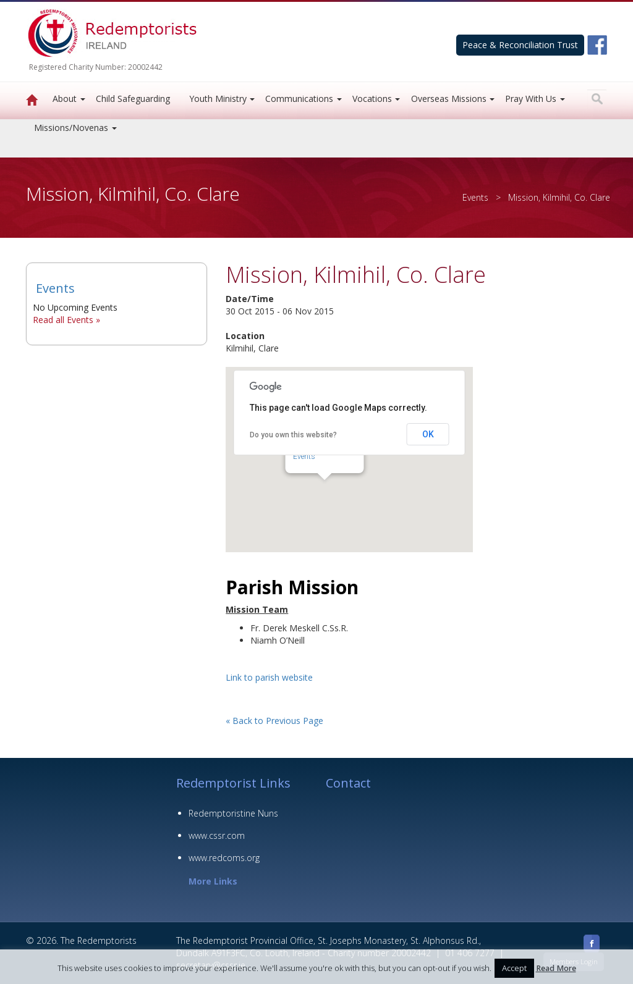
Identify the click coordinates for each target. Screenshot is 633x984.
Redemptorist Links (233, 783)
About (65, 98)
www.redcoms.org (224, 858)
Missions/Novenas (71, 127)
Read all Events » (66, 320)
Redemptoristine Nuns (233, 813)
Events (475, 197)
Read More (556, 968)
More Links (213, 881)
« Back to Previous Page (274, 720)
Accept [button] (514, 967)
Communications (299, 98)
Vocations (372, 98)
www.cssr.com (217, 835)
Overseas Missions (448, 98)
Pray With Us (530, 98)
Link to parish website (269, 677)
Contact (348, 783)
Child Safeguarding (133, 98)
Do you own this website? (293, 435)
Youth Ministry (218, 98)
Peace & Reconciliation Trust (520, 45)
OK (428, 434)
